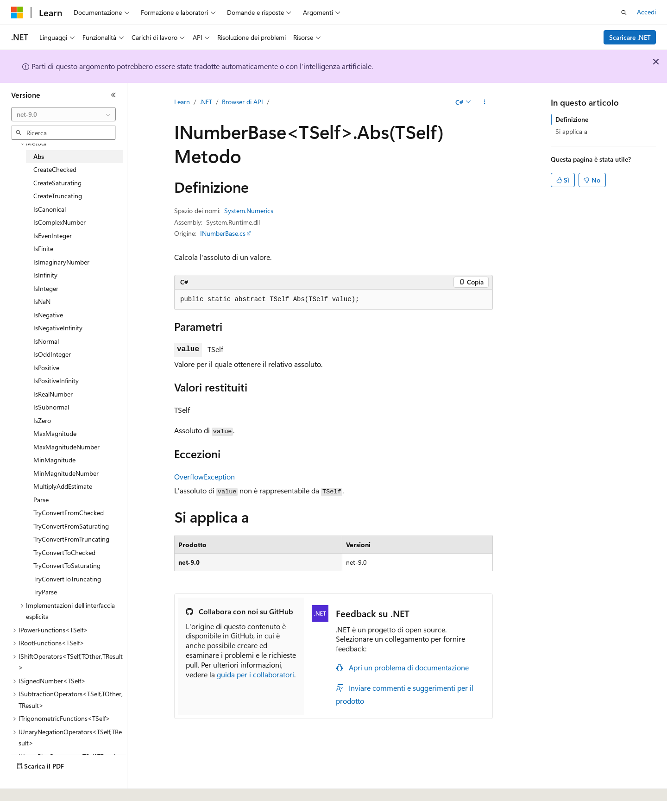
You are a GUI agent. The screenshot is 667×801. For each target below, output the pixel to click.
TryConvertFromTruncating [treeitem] (71, 539)
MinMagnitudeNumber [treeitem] (66, 473)
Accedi (646, 11)
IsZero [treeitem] (42, 420)
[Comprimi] (113, 95)
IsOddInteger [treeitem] (52, 354)
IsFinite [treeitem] (43, 248)
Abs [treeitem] (38, 156)
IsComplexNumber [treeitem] (59, 222)
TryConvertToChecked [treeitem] (64, 552)
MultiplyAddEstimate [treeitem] (62, 486)
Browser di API (242, 101)
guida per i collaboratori (255, 674)
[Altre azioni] (485, 102)
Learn (182, 101)
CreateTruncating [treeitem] (57, 195)
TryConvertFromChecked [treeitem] (68, 512)
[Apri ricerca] (624, 12)
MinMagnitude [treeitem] (54, 459)
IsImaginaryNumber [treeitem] (61, 262)
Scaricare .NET (630, 37)
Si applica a (571, 131)
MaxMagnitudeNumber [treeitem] (66, 446)
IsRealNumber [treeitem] (53, 394)
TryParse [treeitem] (45, 591)
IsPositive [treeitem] (46, 367)
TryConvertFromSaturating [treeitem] (71, 526)
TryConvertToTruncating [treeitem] (67, 578)
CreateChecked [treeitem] (54, 169)
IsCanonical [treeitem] (49, 209)
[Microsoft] (17, 12)
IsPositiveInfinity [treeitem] (56, 380)
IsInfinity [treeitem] (45, 275)
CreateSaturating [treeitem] (57, 182)
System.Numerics (248, 210)
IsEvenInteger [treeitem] (52, 235)
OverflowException (204, 476)
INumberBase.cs (222, 233)
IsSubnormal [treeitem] (51, 407)
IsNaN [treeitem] (41, 301)
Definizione (571, 119)
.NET (206, 101)
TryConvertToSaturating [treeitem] (67, 565)
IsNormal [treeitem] (46, 341)
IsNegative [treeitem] (48, 314)
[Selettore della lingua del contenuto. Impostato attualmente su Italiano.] (31, 785)
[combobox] (63, 114)
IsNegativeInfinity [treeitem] (57, 327)
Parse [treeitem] (41, 499)
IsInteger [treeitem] (45, 288)
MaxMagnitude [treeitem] (54, 433)
